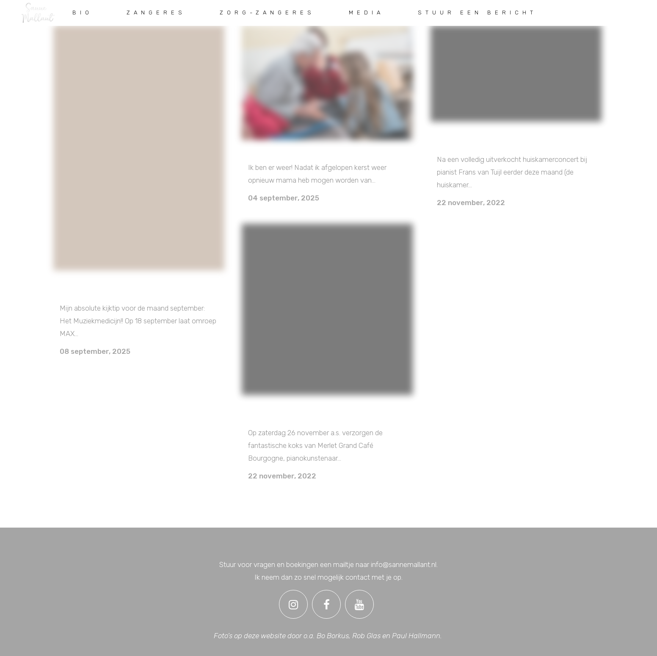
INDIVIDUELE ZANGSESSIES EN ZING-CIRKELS (326, 152)
